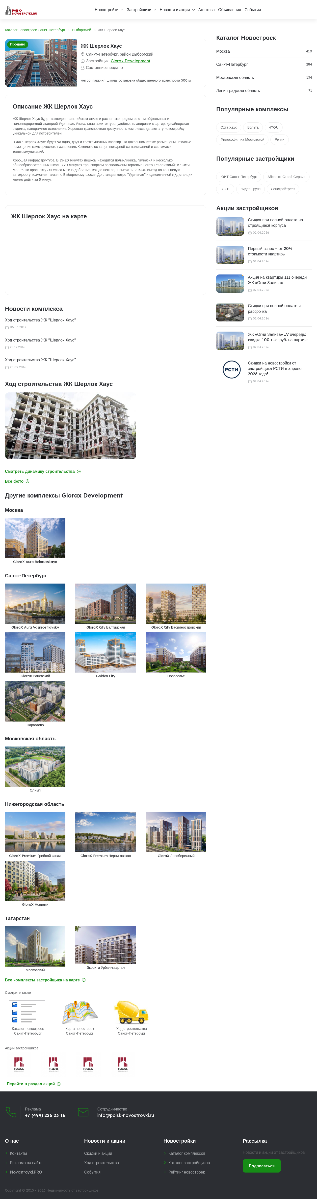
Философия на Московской (242, 139)
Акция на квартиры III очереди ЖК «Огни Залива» (277, 280)
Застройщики (139, 9)
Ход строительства (101, 1162)
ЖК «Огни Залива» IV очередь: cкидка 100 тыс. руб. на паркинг (278, 337)
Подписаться (262, 1165)
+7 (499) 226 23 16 (45, 1115)
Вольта (253, 127)
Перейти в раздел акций (34, 1084)
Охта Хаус (228, 127)
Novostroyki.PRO (26, 1172)
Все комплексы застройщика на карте (45, 980)
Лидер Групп (250, 189)
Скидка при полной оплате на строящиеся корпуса (275, 222)
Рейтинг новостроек (186, 1172)
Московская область (235, 77)
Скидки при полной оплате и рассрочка (274, 308)
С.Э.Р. (225, 189)
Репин (280, 139)
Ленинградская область (238, 90)
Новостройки (106, 9)
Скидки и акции (98, 1153)
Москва (223, 51)
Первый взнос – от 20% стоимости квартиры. (270, 251)
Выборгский (81, 30)
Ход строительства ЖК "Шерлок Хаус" (40, 319)
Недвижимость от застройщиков (73, 1190)
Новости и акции (175, 9)
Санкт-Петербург (232, 64)
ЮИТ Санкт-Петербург (238, 177)
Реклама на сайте (26, 1162)
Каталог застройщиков (189, 1162)
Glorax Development (130, 60)
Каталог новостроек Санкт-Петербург (35, 30)
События (252, 9)
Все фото (17, 481)
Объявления (229, 9)
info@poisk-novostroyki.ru (125, 1115)
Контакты (18, 1153)
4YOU (273, 127)
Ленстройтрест (283, 189)
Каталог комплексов (186, 1153)
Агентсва (206, 9)
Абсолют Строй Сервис (286, 177)
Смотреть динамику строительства (43, 471)
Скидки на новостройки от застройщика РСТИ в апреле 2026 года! (274, 369)
